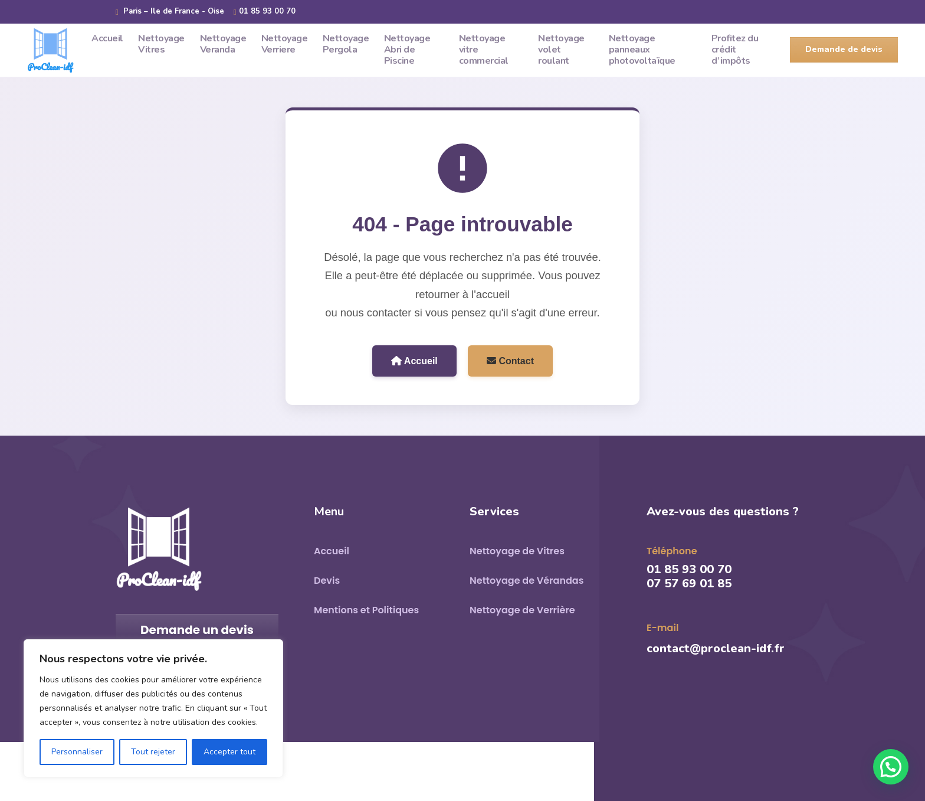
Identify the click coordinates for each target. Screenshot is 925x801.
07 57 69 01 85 (689, 583)
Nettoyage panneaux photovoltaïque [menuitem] (642, 49)
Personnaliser (77, 751)
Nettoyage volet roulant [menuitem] (561, 49)
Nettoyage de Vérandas (526, 580)
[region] (153, 708)
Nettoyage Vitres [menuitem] (161, 44)
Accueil (414, 361)
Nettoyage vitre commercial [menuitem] (484, 49)
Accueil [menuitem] (107, 38)
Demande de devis (844, 49)
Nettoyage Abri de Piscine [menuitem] (407, 49)
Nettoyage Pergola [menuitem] (346, 44)
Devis (327, 580)
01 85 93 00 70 (265, 12)
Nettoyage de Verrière (522, 610)
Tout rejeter (153, 751)
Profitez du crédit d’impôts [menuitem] (735, 49)
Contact (510, 361)
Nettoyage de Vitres (517, 551)
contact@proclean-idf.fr (716, 648)
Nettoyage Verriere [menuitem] (284, 44)
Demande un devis (197, 630)
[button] (890, 766)
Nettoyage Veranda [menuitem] (223, 44)
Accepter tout (229, 751)
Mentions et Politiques (366, 610)
